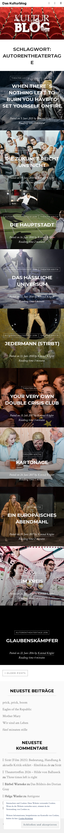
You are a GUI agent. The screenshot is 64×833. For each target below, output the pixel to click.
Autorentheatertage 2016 (32, 573)
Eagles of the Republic (17, 709)
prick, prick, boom (15, 702)
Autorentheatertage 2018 (21, 151)
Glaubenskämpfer (32, 640)
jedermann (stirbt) (32, 343)
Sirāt (58, 765)
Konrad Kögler (45, 118)
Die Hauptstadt (32, 225)
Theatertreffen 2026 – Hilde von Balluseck (32, 772)
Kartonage (32, 462)
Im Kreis (32, 581)
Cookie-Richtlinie (26, 818)
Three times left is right (21, 777)
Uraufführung (42, 78)
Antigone (33, 796)
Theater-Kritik (20, 78)
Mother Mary (11, 716)
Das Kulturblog (14, 3)
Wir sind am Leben (15, 723)
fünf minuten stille (15, 729)
